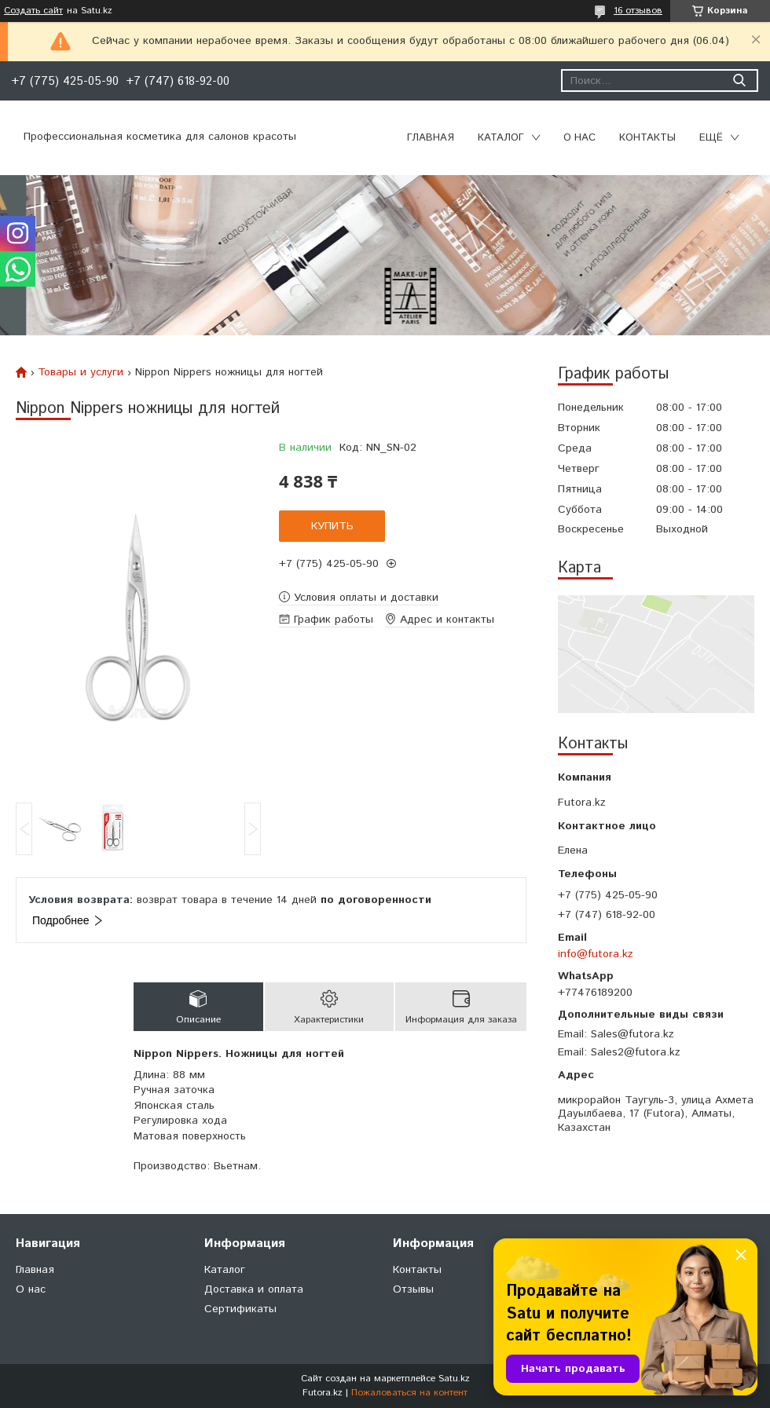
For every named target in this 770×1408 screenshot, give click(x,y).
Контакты (647, 137)
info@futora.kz (595, 954)
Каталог (501, 137)
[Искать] (739, 80)
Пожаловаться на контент (409, 1392)
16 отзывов (638, 10)
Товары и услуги (80, 372)
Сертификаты (240, 1309)
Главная (430, 137)
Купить (332, 526)
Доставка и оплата (253, 1289)
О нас (579, 137)
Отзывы (413, 1289)
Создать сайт (33, 10)
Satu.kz (454, 1378)
